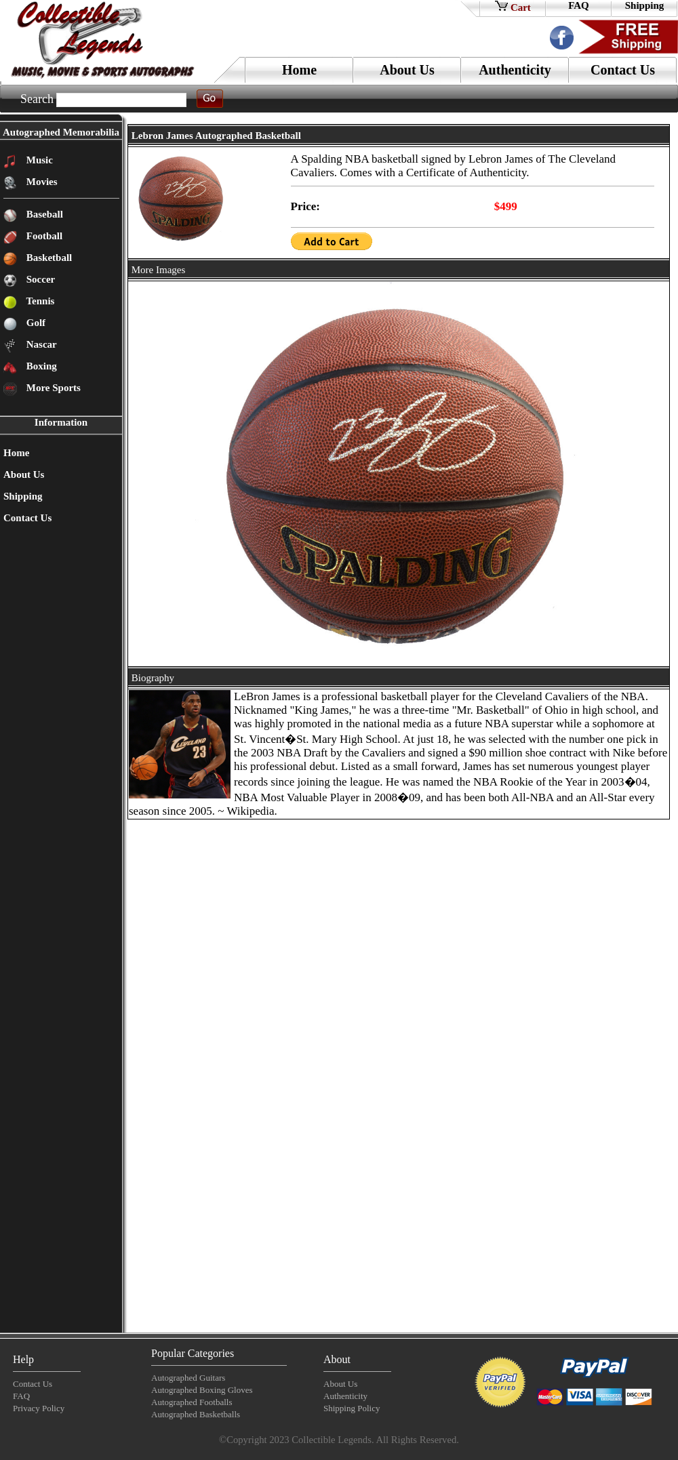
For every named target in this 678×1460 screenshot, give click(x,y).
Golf (34, 322)
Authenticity (515, 69)
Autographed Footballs (192, 1402)
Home (299, 69)
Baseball (43, 214)
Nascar (40, 344)
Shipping (644, 5)
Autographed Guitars (188, 1378)
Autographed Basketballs (195, 1414)
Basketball (48, 257)
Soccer (39, 279)
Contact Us (623, 69)
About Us (407, 69)
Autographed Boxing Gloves (201, 1390)
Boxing (40, 366)
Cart (513, 6)
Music (38, 160)
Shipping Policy (351, 1408)
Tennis (39, 301)
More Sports (52, 387)
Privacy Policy (38, 1408)
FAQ (578, 5)
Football (43, 235)
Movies (41, 181)
